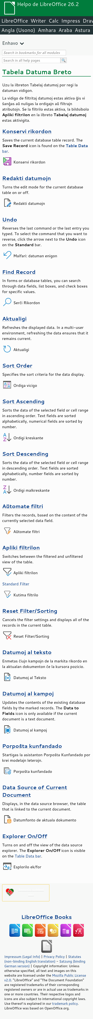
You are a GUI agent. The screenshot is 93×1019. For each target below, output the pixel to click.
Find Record (19, 272)
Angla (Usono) (18, 30)
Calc (54, 20)
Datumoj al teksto (27, 652)
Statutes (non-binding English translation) (42, 959)
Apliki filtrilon (21, 547)
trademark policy (65, 1003)
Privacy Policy (54, 956)
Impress (70, 20)
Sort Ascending (23, 401)
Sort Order (17, 365)
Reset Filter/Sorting (29, 610)
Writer (38, 20)
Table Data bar (28, 856)
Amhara (47, 30)
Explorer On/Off (24, 836)
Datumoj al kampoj (28, 693)
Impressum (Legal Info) (22, 956)
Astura (82, 30)
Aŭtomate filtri (22, 506)
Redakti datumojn (26, 178)
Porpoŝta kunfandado (32, 746)
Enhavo (10, 43)
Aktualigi (14, 318)
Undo (9, 219)
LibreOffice (14, 20)
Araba (65, 30)
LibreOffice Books (46, 917)
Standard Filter (15, 584)
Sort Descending (25, 453)
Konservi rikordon (27, 131)
